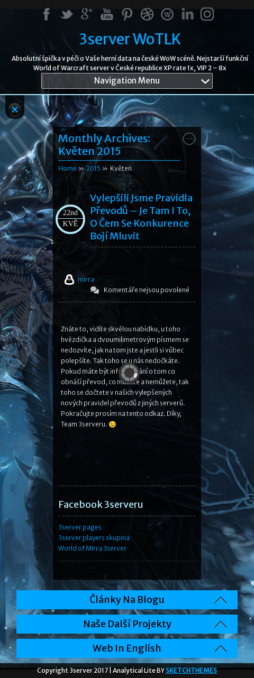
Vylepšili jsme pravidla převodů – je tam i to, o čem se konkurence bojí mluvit (141, 217)
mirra (86, 279)
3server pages (80, 527)
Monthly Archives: (104, 144)
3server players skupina (94, 538)
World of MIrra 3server (92, 548)
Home (67, 168)
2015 (93, 168)
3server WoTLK (130, 39)
